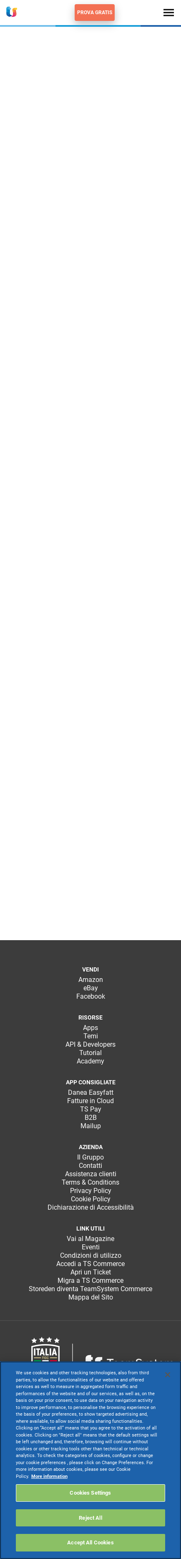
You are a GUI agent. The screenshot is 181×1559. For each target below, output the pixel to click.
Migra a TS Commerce (90, 1280)
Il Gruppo (90, 1157)
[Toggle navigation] (168, 12)
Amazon (90, 980)
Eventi (91, 1247)
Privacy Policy (90, 1191)
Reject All (90, 1518)
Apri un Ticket (90, 1272)
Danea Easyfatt (90, 1092)
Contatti (90, 1166)
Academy (90, 1061)
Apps (90, 1028)
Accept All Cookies (90, 1542)
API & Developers (90, 1044)
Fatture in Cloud (90, 1101)
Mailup (90, 1126)
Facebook (90, 996)
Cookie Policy (91, 1199)
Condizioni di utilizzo (90, 1255)
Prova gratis (94, 12)
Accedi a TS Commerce (90, 1264)
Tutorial (90, 1053)
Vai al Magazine (90, 1239)
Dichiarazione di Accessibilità (91, 1207)
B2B (91, 1118)
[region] (90, 1460)
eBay (90, 988)
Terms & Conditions (90, 1182)
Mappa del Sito (90, 1297)
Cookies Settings (90, 1493)
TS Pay (90, 1109)
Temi (90, 1036)
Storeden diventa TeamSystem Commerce (90, 1289)
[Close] (167, 1375)
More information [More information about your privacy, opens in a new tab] (49, 1476)
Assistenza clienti (90, 1174)
